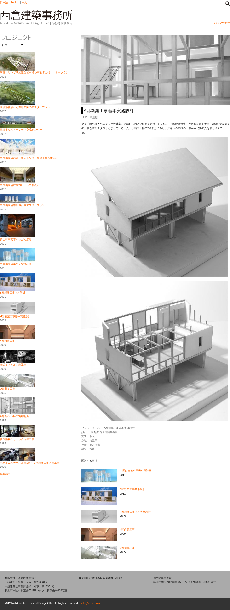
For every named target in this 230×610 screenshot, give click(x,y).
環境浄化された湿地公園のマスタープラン (25, 107)
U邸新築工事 (7, 388)
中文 (24, 2)
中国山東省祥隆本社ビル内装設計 (20, 185)
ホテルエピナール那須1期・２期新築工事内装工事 (29, 462)
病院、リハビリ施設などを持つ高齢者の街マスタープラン (34, 72)
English (15, 2)
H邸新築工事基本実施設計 (15, 316)
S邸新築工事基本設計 (12, 292)
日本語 (4, 2)
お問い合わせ (222, 22)
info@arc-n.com (90, 603)
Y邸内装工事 (7, 340)
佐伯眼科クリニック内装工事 (17, 439)
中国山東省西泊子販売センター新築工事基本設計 (29, 158)
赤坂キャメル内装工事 (13, 364)
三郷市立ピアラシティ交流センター (21, 129)
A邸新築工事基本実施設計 (15, 416)
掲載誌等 (5, 473)
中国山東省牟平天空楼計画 (16, 264)
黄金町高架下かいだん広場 (16, 239)
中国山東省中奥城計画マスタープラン (22, 205)
